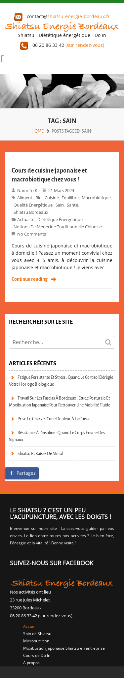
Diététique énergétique (60, 219)
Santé (72, 205)
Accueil (29, 626)
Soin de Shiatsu (37, 633)
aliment (24, 198)
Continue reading (30, 279)
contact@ (62, 16)
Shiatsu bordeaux (31, 212)
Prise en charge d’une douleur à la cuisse (54, 419)
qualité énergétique (33, 205)
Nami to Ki (27, 190)
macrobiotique (96, 198)
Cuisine (52, 198)
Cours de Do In (36, 655)
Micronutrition (36, 641)
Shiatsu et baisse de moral (40, 453)
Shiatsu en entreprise (85, 648)
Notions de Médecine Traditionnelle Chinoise (58, 227)
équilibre (70, 198)
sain (60, 205)
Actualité (25, 219)
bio (38, 198)
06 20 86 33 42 (62, 45)
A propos (31, 662)
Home (37, 131)
